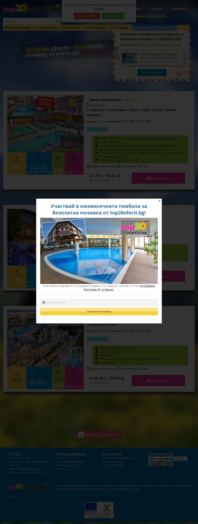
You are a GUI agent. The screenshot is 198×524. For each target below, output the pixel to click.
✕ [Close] (159, 201)
